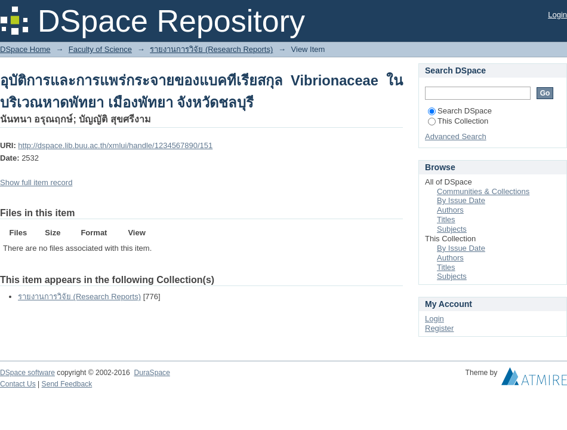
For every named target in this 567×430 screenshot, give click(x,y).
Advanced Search (455, 136)
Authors (450, 209)
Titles (446, 219)
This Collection (458, 120)
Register (439, 328)
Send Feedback (67, 384)
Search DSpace (460, 110)
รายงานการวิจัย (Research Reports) (211, 49)
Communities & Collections (483, 191)
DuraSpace (152, 372)
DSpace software (27, 372)
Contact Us (18, 384)
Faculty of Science (100, 49)
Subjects (452, 229)
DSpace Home (25, 49)
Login (557, 14)
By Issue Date (461, 200)
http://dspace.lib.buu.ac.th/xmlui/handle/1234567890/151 (115, 145)
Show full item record (36, 182)
